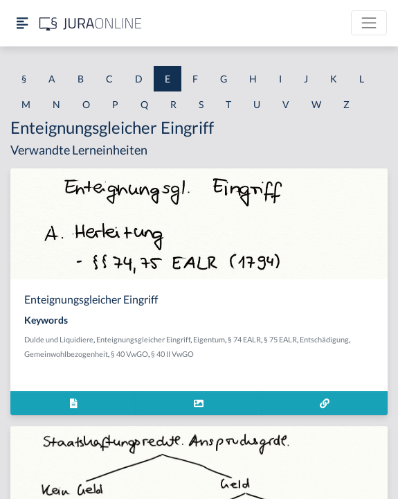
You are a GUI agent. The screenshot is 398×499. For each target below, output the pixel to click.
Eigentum (209, 339)
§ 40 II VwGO (172, 353)
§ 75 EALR (280, 339)
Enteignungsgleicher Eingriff (143, 339)
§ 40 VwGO (129, 353)
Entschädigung (324, 339)
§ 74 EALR (244, 339)
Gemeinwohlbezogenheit (66, 353)
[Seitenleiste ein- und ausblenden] (22, 23)
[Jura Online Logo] (91, 23)
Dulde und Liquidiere (58, 339)
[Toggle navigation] (369, 22)
